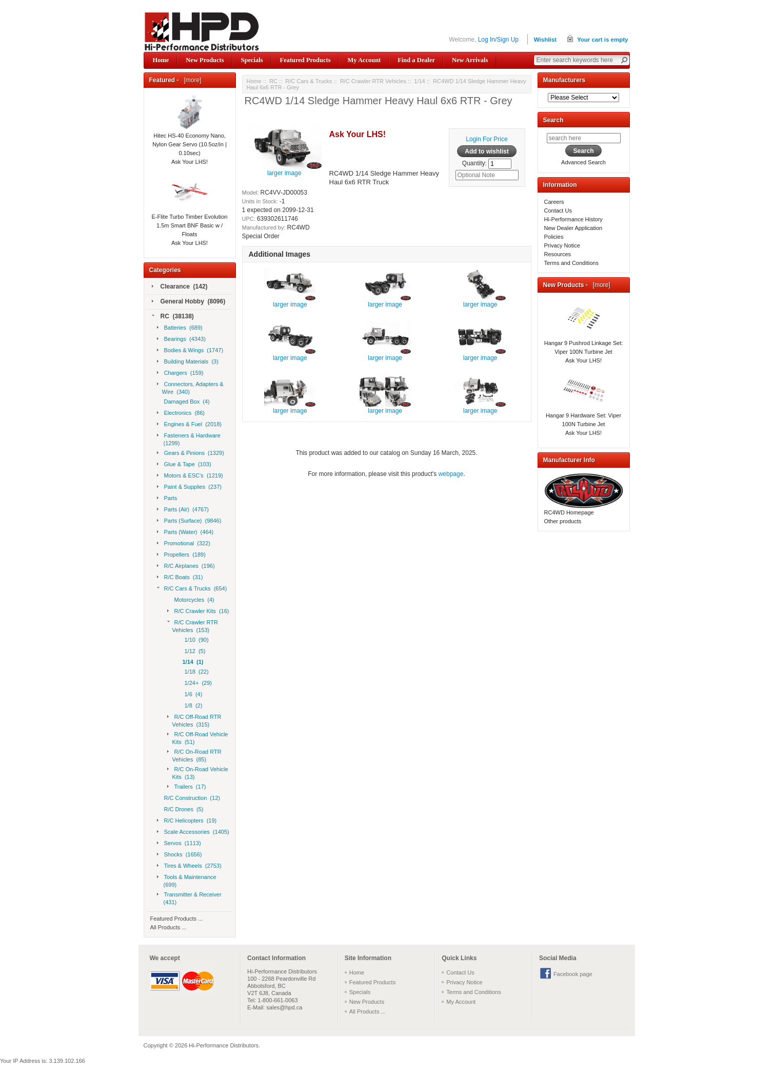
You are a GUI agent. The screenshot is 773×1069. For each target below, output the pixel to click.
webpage (451, 474)
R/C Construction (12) (191, 798)
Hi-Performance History (573, 219)
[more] (191, 80)
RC (273, 81)
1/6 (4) (193, 695)
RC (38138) (173, 317)
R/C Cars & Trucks (308, 81)
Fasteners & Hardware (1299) (189, 439)
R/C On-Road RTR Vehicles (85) (194, 755)
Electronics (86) (181, 413)
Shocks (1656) (179, 855)
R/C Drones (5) (183, 810)
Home (161, 60)
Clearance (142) (180, 287)
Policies (554, 237)
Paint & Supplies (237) (189, 487)
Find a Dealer (416, 60)
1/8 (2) (193, 706)
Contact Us (558, 210)
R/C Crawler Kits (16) (198, 611)
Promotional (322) (184, 544)
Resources (557, 254)
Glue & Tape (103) (184, 465)
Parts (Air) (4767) (183, 510)
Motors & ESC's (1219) (190, 476)
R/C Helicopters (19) (187, 821)
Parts (167, 498)
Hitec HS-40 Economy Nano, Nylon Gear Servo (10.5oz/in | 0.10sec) (189, 132)
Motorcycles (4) (193, 600)
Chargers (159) (180, 373)
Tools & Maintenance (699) (186, 880)
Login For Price (486, 139)
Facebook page (572, 974)
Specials (252, 60)
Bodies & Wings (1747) (190, 351)
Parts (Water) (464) (185, 532)
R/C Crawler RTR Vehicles (373, 81)
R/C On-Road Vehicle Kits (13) (197, 773)
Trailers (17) (186, 787)
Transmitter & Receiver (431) (189, 898)
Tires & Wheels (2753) (189, 866)
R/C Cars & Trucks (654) (192, 589)
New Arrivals (470, 60)
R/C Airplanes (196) (186, 566)
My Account (364, 60)
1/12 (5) (194, 651)
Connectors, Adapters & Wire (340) (190, 387)
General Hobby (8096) (189, 302)
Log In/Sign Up (498, 39)
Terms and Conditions (571, 263)
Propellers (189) (181, 555)
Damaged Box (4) (186, 402)
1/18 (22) (196, 672)
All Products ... (168, 927)
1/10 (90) (196, 640)
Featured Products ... (176, 918)
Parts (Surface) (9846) (189, 521)
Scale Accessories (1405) (193, 832)
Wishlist (545, 39)
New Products (205, 60)
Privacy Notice (562, 245)
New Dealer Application (573, 228)
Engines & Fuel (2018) (189, 425)
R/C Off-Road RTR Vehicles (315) (194, 720)
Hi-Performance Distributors (224, 1045)
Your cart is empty (602, 39)
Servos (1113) (179, 843)
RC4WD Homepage (569, 512)
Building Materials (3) (188, 362)
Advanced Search (583, 162)
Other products (563, 521)
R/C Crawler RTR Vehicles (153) (192, 626)
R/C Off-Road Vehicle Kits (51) (197, 738)
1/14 (419, 81)
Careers (554, 202)
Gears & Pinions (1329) (190, 453)
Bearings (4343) (181, 339)
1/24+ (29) (197, 683)
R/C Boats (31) (180, 578)
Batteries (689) (180, 328)
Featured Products (305, 60)
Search (553, 120)
